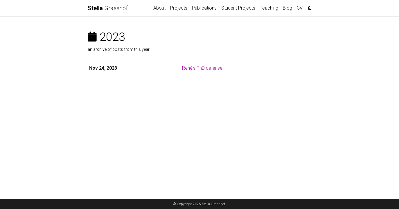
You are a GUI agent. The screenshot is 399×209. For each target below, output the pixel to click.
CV (300, 8)
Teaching (269, 8)
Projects (178, 8)
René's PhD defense (202, 68)
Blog (287, 8)
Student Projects (238, 8)
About (159, 8)
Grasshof (108, 8)
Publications (204, 8)
